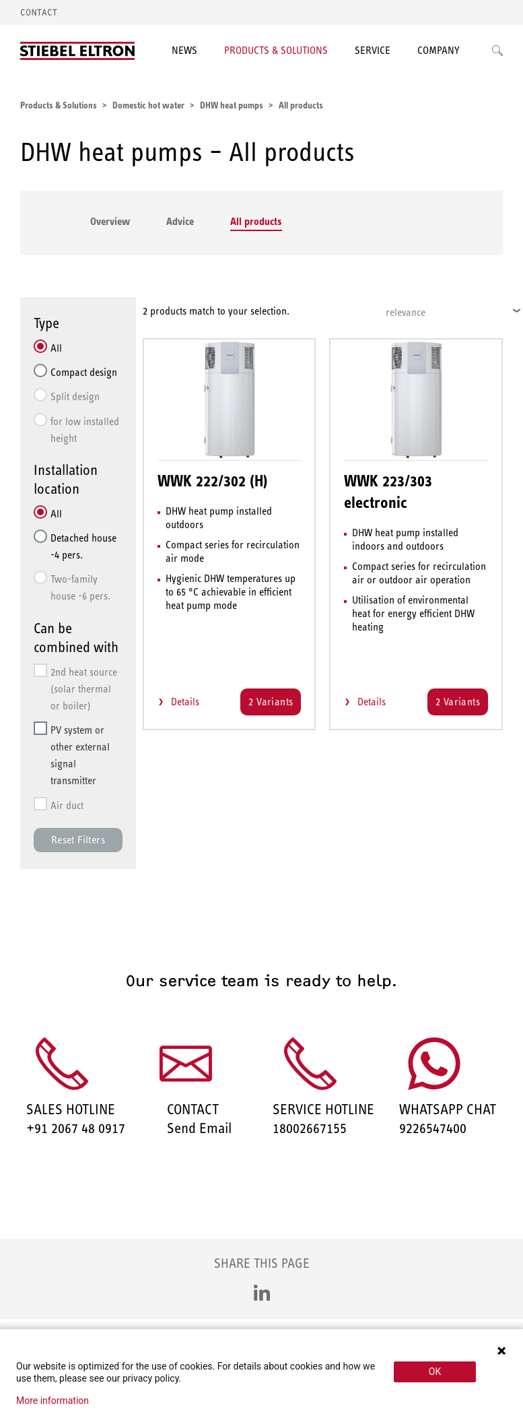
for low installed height (84, 430)
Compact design (83, 372)
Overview (110, 221)
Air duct (66, 805)
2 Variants (270, 701)
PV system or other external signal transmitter (80, 755)
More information (52, 1400)
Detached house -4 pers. (83, 546)
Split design (75, 396)
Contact (38, 12)
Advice (180, 221)
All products (256, 221)
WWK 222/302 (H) (213, 481)
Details (185, 701)
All (56, 348)
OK (435, 1371)
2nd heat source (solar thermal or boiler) (83, 688)
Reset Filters (78, 839)
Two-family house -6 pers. (80, 587)
